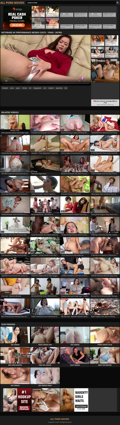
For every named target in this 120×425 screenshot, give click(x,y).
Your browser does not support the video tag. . (45, 60)
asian (12, 88)
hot (66, 88)
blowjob (5, 88)
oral (44, 88)
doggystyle (37, 88)
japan (18, 88)
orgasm (51, 88)
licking (24, 88)
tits (30, 88)
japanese (59, 88)
